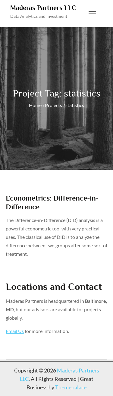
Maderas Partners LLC (43, 7)
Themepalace (70, 387)
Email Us (15, 331)
